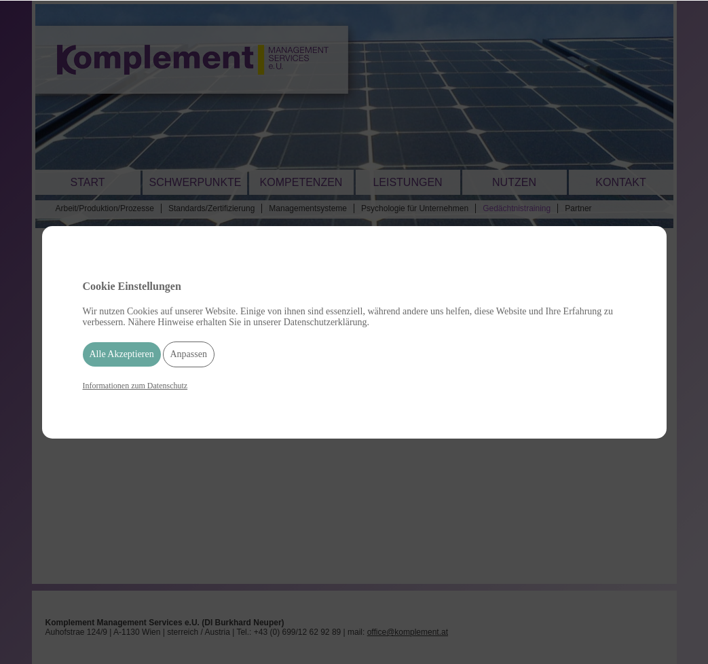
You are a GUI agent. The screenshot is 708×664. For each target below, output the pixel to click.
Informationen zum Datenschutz (135, 385)
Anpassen (188, 354)
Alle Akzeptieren (122, 354)
